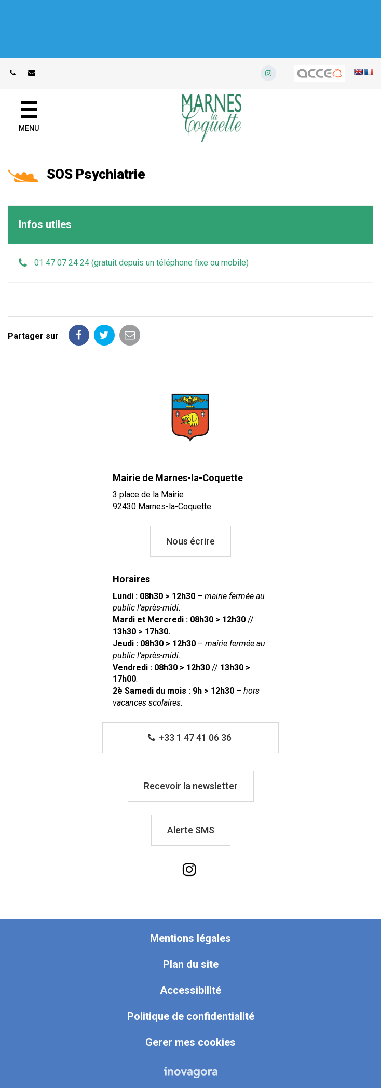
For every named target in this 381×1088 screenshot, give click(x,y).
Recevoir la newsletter (191, 785)
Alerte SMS (190, 830)
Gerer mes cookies (190, 1042)
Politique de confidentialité (190, 1016)
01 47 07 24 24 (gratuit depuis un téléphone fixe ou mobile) (141, 263)
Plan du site (191, 964)
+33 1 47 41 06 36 (190, 737)
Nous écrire (190, 541)
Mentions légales (190, 938)
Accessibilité (190, 990)
